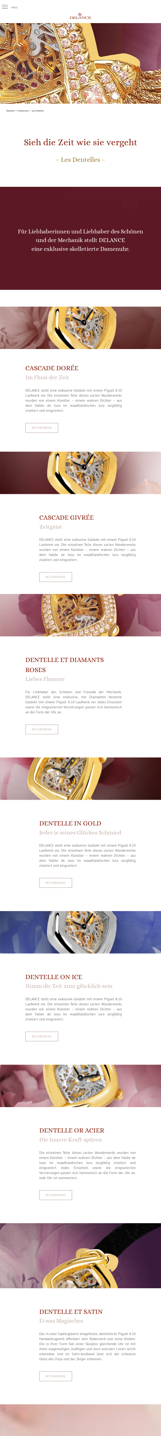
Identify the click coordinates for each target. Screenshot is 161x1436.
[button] (5, 7)
